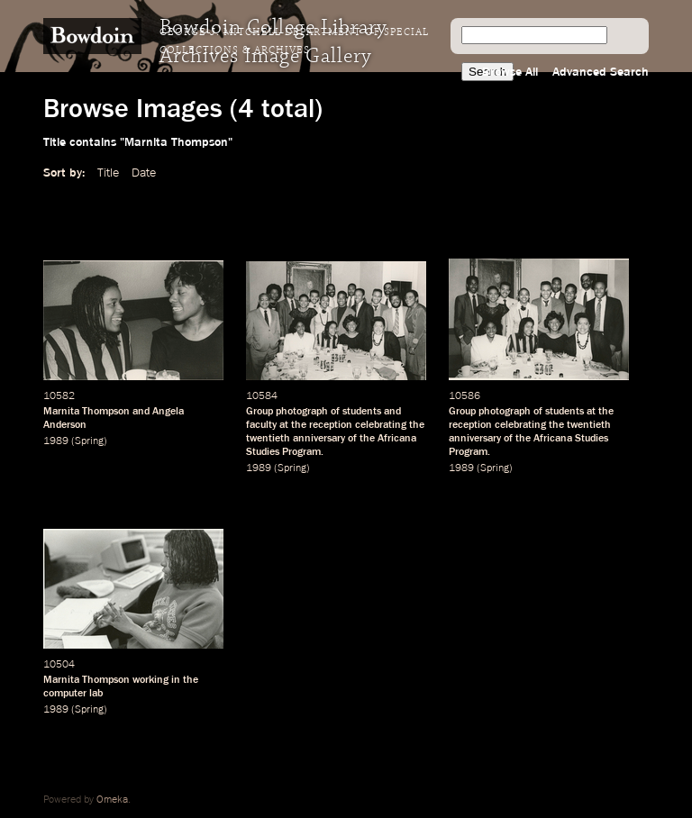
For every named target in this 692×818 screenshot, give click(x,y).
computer (64, 693)
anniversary (319, 438)
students (361, 411)
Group (259, 411)
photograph (302, 411)
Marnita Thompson (86, 680)
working (150, 680)
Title (108, 173)
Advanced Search (600, 72)
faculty (261, 425)
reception (330, 425)
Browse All (510, 72)
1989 (55, 441)
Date (144, 173)
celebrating (380, 425)
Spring (89, 441)
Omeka (112, 800)
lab (96, 693)
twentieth (268, 438)
